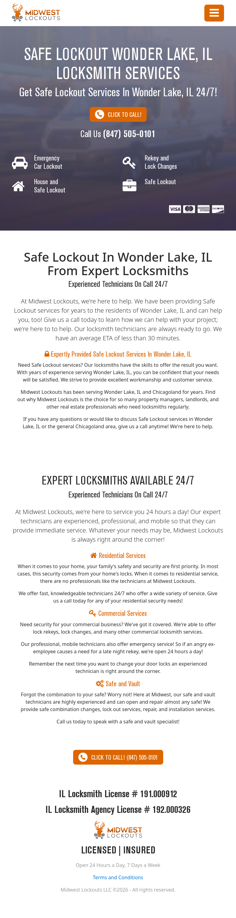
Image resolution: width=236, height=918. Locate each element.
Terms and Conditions (118, 877)
